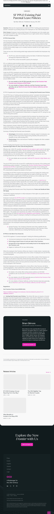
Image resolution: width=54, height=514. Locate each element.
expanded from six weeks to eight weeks (32, 149)
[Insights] (27, 463)
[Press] (27, 458)
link (17, 506)
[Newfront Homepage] (7, 5)
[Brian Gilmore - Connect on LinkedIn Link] (29, 344)
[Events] (27, 461)
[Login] (27, 472)
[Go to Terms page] (11, 495)
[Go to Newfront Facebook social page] (13, 486)
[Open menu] (49, 5)
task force (42, 180)
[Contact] (27, 469)
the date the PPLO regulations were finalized (28, 213)
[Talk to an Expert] (27, 444)
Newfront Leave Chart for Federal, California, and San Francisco (29, 282)
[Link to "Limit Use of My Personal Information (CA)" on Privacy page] (27, 500)
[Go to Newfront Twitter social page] (10, 486)
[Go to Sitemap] (15, 495)
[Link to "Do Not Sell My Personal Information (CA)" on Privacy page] (27, 498)
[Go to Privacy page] (8, 495)
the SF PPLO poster (20, 198)
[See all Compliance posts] (48, 372)
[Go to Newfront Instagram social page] (16, 486)
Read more (28, 1)
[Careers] (27, 466)
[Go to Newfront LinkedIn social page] (7, 486)
